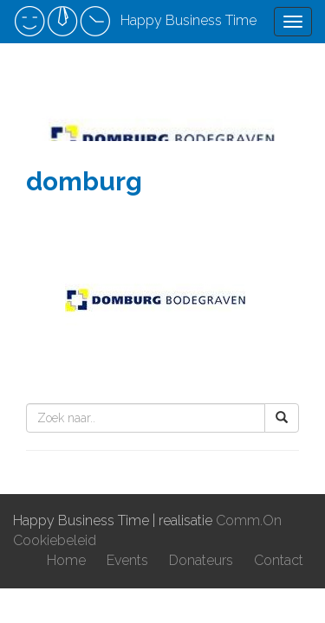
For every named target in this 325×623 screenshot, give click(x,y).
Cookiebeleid (54, 540)
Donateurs (201, 560)
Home (66, 560)
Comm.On (249, 520)
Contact (278, 560)
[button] (281, 418)
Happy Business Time (135, 21)
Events (127, 560)
